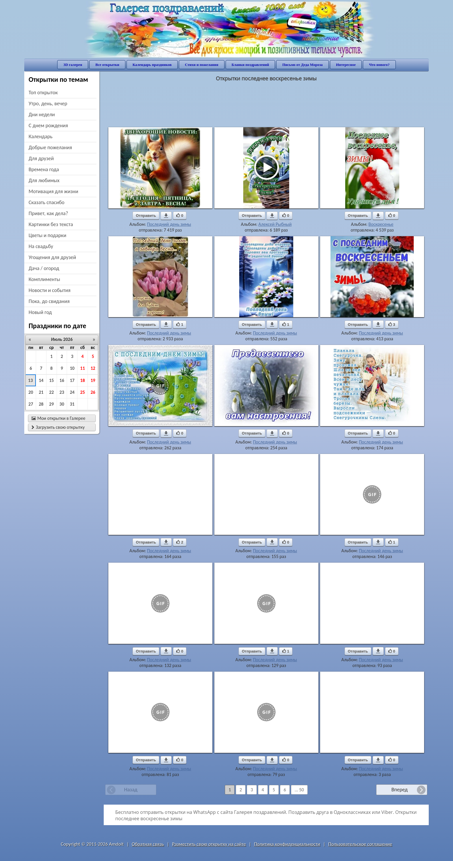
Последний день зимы (169, 224)
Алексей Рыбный (275, 224)
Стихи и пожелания (201, 64)
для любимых (44, 180)
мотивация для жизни (53, 191)
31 (72, 404)
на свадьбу (41, 246)
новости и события (49, 290)
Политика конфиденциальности (287, 844)
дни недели (42, 114)
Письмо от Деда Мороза (302, 64)
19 (92, 380)
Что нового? (379, 64)
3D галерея (72, 64)
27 (30, 404)
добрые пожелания (50, 147)
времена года (44, 169)
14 (41, 380)
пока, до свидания (49, 301)
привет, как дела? (48, 213)
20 (30, 392)
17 (72, 380)
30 (62, 404)
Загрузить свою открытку (58, 427)
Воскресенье (380, 224)
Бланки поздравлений (250, 64)
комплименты (44, 279)
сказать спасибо (46, 202)
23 (62, 392)
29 (51, 404)
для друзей (41, 158)
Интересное (346, 64)
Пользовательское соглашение (360, 844)
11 (82, 368)
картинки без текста (51, 224)
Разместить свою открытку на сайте (209, 844)
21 (41, 392)
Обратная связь (148, 844)
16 (62, 380)
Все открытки (107, 64)
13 (30, 380)
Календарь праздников (152, 64)
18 (82, 380)
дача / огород (44, 268)
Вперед (399, 789)
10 (72, 368)
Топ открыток (43, 92)
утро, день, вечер (48, 103)
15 (51, 380)
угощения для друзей (52, 257)
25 (82, 392)
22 (51, 392)
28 (41, 404)
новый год (40, 312)
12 (92, 368)
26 (92, 392)
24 (72, 392)
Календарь (41, 136)
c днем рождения (48, 125)
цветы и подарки (47, 235)
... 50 (299, 789)
